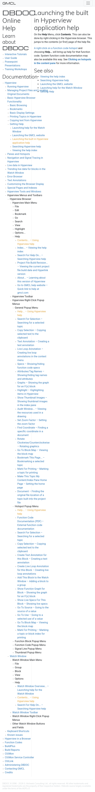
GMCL (9, 3)
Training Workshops (16, 69)
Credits (9, 772)
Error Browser (14, 176)
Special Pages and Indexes (22, 187)
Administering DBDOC (17, 764)
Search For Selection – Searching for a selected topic (30, 322)
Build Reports (12, 749)
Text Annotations (16, 180)
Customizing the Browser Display (25, 184)
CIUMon (9, 753)
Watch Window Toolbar (25, 712)
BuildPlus (10, 746)
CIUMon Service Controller (19, 757)
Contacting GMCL (15, 768)
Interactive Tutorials (16, 54)
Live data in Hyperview (19, 165)
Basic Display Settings (22, 112)
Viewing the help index (24, 150)
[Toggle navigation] (88, 3)
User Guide (11, 58)
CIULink (9, 761)
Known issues (15, 734)
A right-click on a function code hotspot (56, 48)
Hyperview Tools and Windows (24, 191)
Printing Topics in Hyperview (25, 116)
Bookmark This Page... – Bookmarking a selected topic (31, 461)
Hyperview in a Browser (18, 738)
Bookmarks (16, 109)
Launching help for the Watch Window (61, 87)
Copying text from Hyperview (26, 120)
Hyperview (10, 82)
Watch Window (18, 656)
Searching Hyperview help (26, 146)
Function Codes (13, 742)
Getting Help (17, 124)
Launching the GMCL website (28, 135)
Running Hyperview (18, 86)
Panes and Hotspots (18, 154)
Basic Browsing (18, 105)
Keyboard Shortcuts (18, 731)
